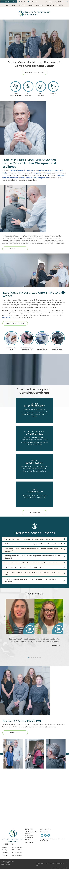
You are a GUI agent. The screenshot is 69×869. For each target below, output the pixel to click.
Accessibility (52, 863)
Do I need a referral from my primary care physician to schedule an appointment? (33, 544)
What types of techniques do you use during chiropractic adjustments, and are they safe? (32, 557)
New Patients (50, 5)
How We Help (39, 5)
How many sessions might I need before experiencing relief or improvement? (32, 563)
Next (67, 754)
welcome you (7, 317)
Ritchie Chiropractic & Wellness (22, 170)
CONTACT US (15, 732)
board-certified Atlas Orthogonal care (35, 178)
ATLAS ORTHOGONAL (27, 341)
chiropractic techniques (41, 173)
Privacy (46, 863)
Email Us (22, 1)
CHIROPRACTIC (11, 341)
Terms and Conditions (60, 863)
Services (30, 5)
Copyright (38, 863)
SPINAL (57, 341)
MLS (42, 341)
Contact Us (60, 5)
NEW (40, 95)
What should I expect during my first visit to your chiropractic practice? (30, 539)
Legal (42, 863)
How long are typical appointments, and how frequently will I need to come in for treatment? (33, 550)
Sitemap (37, 865)
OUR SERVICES (34, 512)
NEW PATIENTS (15, 248)
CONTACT (53, 95)
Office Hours (32, 1)
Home (7, 5)
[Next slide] (64, 616)
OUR (28, 95)
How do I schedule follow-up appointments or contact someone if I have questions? (30, 580)
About (13, 5)
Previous (1, 754)
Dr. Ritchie (22, 5)
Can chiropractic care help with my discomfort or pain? (24, 567)
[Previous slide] (4, 616)
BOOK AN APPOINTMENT (8, 1)
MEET (15, 95)
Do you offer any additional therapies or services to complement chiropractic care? (32, 573)
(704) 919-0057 (56, 1)
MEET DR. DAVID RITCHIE (15, 323)
